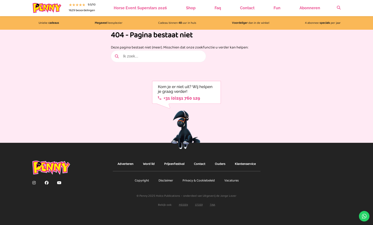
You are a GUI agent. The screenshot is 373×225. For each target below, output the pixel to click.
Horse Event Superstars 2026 (140, 8)
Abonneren (309, 8)
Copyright (142, 180)
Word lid (149, 164)
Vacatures (231, 180)
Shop (191, 8)
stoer (199, 205)
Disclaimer (165, 180)
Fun (277, 8)
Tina (212, 205)
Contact (247, 8)
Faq (218, 8)
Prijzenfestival (174, 164)
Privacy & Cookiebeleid (198, 180)
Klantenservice (245, 164)
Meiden (183, 205)
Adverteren (125, 164)
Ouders (220, 164)
